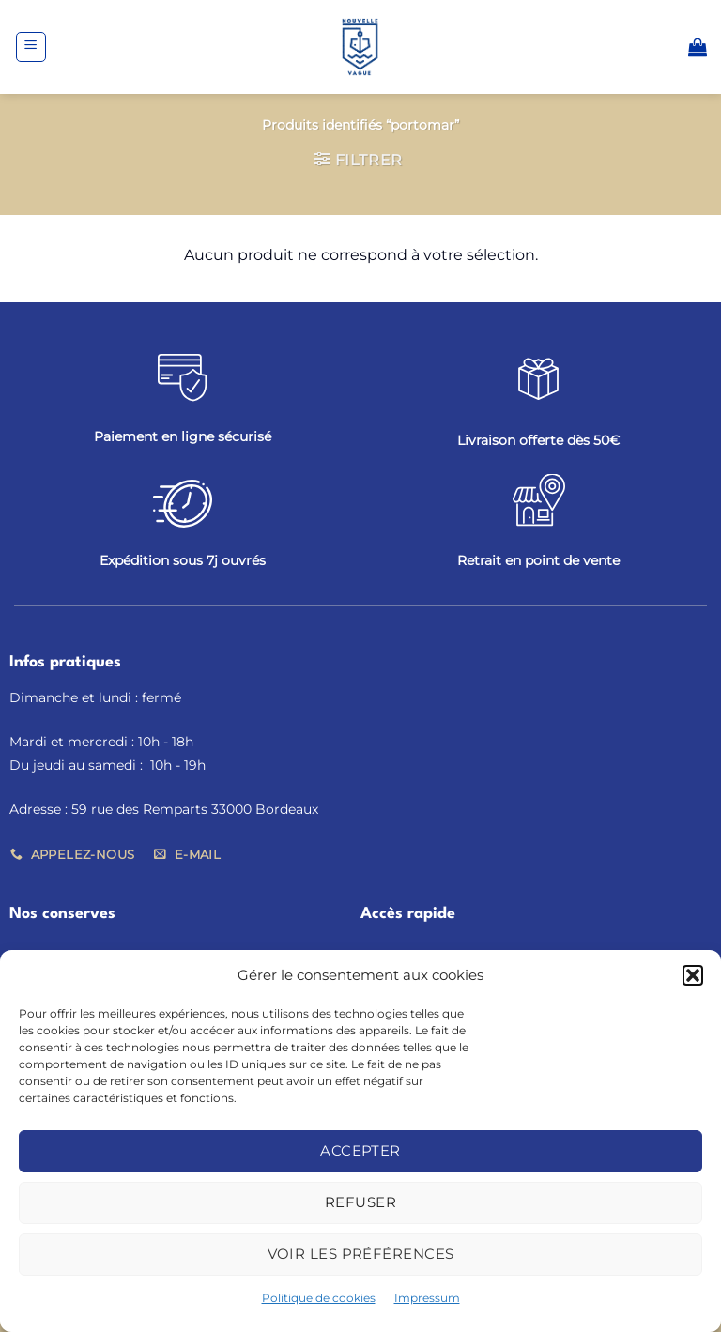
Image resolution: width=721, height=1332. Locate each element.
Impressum (427, 1298)
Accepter (360, 1150)
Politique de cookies (319, 1298)
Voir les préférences (361, 1254)
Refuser (360, 1202)
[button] (692, 975)
